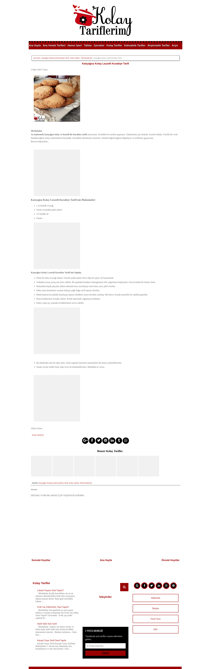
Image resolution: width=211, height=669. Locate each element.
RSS (155, 617)
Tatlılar (88, 45)
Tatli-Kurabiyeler (86, 58)
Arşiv (175, 45)
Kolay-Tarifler (75, 58)
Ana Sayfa (35, 45)
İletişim (155, 596)
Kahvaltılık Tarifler (134, 45)
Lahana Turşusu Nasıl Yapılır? (50, 578)
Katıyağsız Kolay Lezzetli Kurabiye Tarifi (105, 63)
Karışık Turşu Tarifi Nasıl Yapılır (51, 628)
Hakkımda (155, 585)
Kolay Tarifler (114, 45)
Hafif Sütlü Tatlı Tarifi (47, 611)
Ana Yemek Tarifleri (54, 45)
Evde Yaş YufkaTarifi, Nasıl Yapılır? (53, 595)
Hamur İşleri (74, 45)
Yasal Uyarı (155, 606)
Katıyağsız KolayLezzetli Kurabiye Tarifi (55, 58)
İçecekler (99, 45)
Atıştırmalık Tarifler (158, 45)
